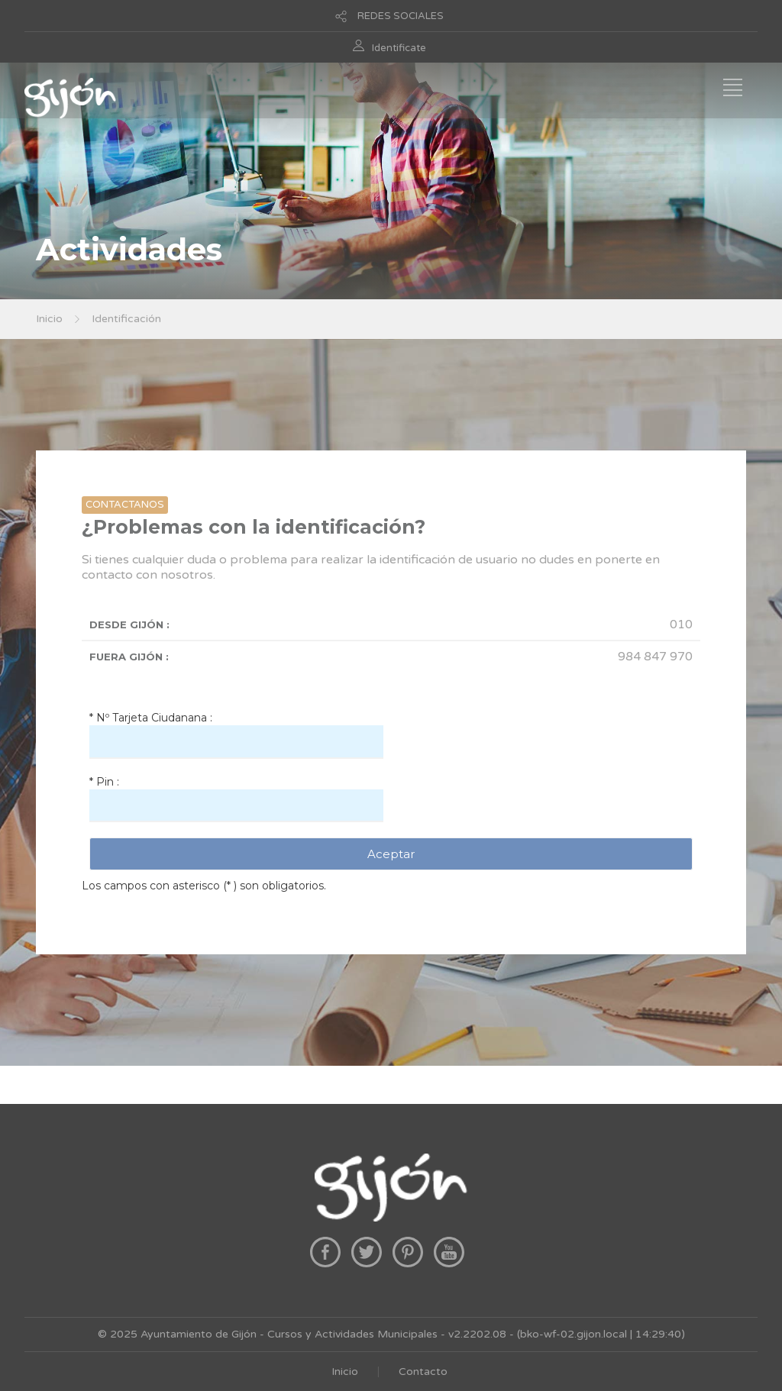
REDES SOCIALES (400, 16)
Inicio (49, 318)
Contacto (423, 1371)
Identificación (126, 318)
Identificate (399, 48)
